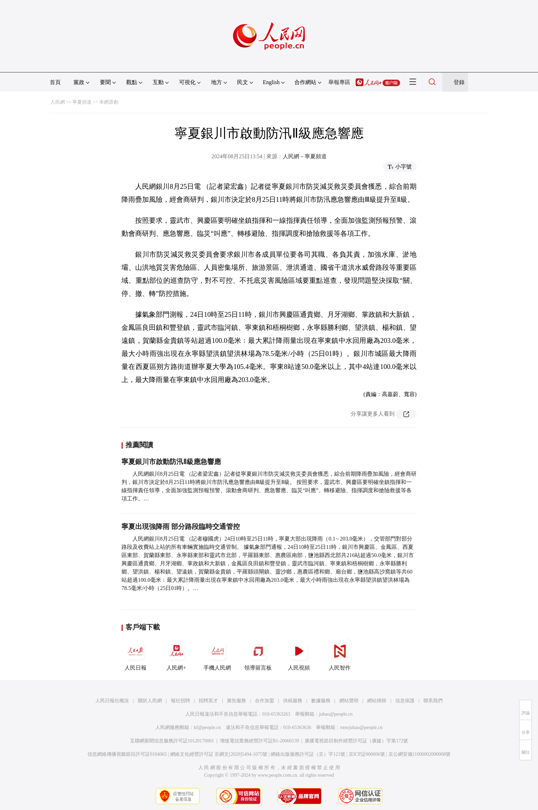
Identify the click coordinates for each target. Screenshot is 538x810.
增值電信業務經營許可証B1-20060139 (259, 740)
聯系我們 (433, 700)
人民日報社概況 (112, 700)
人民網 (57, 102)
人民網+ (176, 655)
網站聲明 (349, 700)
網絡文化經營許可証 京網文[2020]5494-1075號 (219, 754)
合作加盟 (264, 700)
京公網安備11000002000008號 (419, 754)
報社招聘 (180, 700)
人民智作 (340, 655)
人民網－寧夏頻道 (305, 156)
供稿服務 (292, 700)
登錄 (459, 82)
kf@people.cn (207, 727)
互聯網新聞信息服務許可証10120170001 (172, 740)
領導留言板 (258, 655)
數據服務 (320, 700)
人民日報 (136, 655)
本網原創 (108, 102)
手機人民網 (217, 655)
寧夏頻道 (82, 102)
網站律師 (376, 700)
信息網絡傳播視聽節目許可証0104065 (127, 754)
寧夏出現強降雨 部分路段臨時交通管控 (180, 526)
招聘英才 (208, 700)
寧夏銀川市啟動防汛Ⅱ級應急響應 (171, 461)
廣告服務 (236, 700)
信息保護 (404, 700)
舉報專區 (339, 82)
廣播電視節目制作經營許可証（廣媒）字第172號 (356, 740)
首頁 (55, 82)
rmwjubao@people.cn (361, 727)
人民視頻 (299, 655)
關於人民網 (150, 700)
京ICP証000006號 (367, 754)
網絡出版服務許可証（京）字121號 (308, 754)
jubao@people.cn (336, 714)
